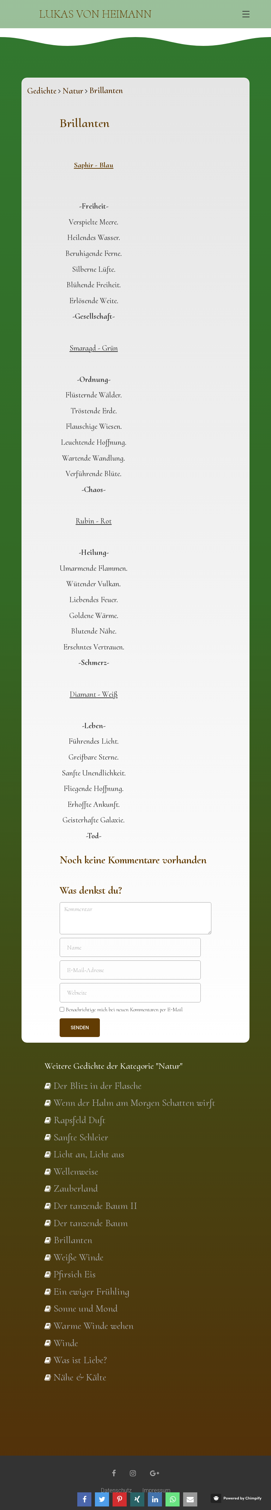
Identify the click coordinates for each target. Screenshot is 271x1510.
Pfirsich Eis (75, 1274)
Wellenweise (76, 1172)
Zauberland (76, 1188)
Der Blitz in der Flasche (97, 1086)
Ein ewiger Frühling (92, 1292)
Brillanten (73, 1240)
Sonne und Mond (86, 1308)
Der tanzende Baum (91, 1223)
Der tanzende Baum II (95, 1206)
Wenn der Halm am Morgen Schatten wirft (134, 1103)
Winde (66, 1343)
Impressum (156, 1490)
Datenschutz (116, 1490)
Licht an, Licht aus (89, 1154)
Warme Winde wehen (93, 1326)
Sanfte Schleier (81, 1137)
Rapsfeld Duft (80, 1120)
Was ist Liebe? (80, 1360)
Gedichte (41, 91)
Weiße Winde (78, 1257)
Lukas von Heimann (95, 14)
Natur (72, 91)
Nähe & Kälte (80, 1377)
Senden (80, 1027)
